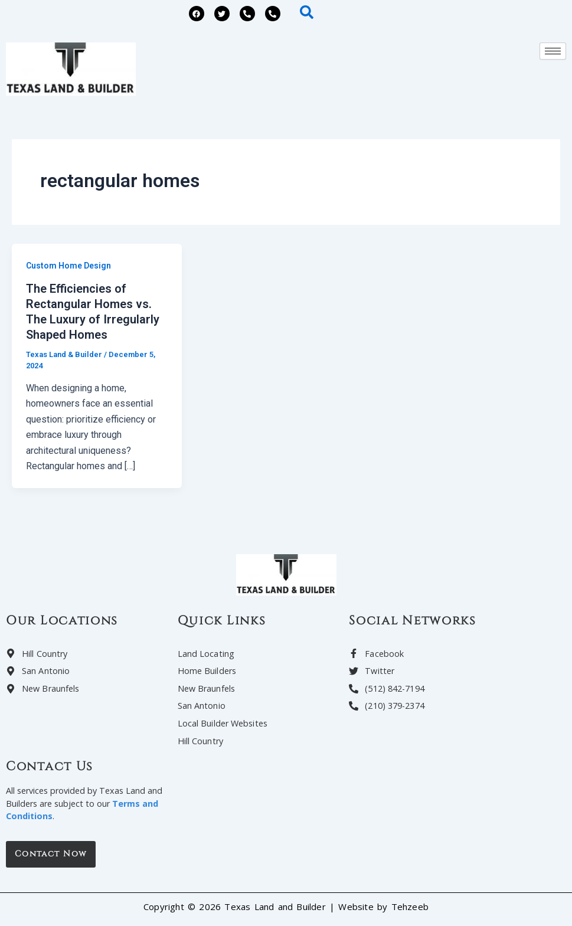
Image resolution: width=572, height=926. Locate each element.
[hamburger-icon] (553, 51)
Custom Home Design (68, 265)
